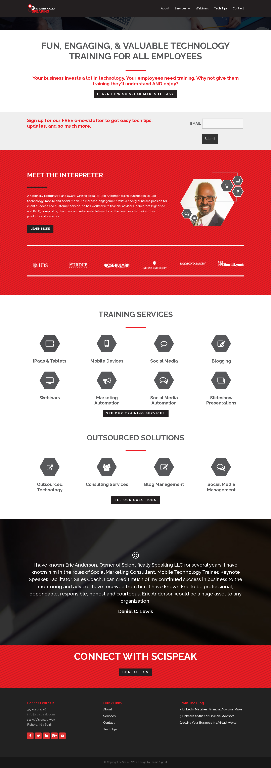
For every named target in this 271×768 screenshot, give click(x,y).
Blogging (221, 361)
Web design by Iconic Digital (149, 762)
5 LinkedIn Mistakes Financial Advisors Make (211, 709)
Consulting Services (107, 484)
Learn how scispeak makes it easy (135, 94)
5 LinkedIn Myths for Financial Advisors (207, 716)
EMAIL (195, 124)
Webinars (202, 8)
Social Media (164, 361)
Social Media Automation (164, 400)
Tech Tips (220, 8)
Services (180, 8)
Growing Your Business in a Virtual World (208, 722)
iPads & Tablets (49, 361)
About (165, 8)
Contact (238, 8)
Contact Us (135, 672)
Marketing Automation (107, 400)
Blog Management (164, 484)
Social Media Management (221, 487)
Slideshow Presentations (221, 400)
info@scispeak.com (41, 714)
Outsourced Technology (50, 487)
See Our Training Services (135, 413)
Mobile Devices (106, 361)
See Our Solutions (136, 500)
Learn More (40, 229)
